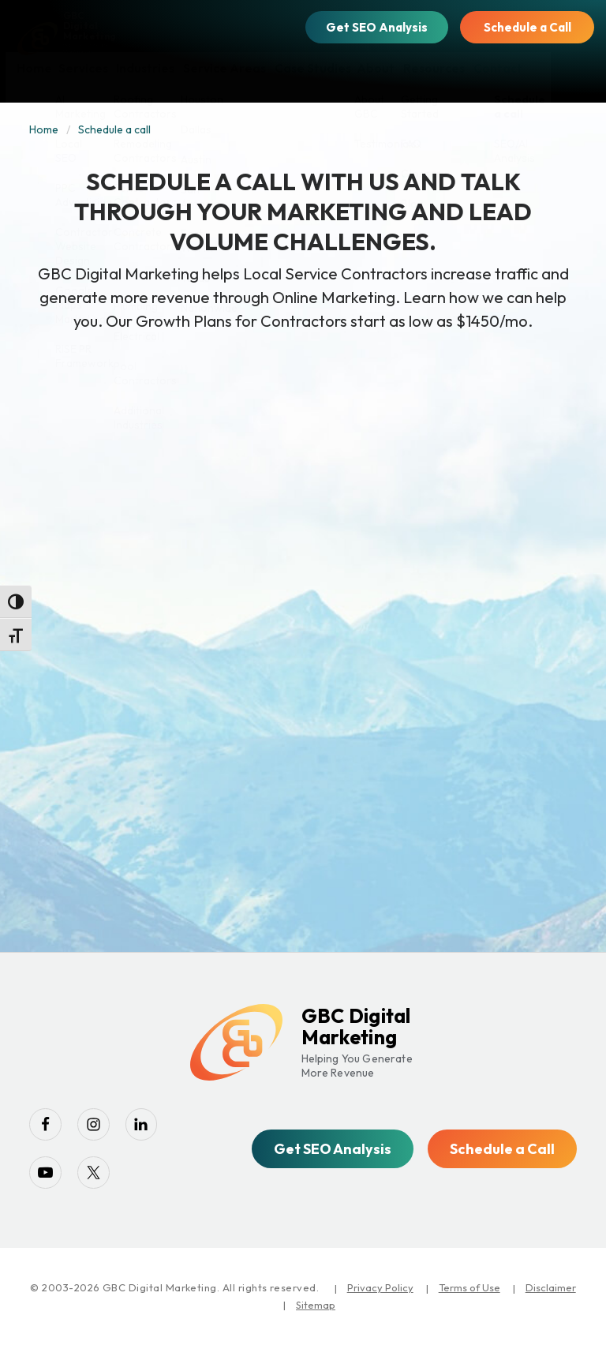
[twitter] (104, 1183)
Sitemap (315, 1319)
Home (43, 129)
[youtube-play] (49, 1183)
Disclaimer (551, 1301)
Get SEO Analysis (377, 27)
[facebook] (49, 1128)
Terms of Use (469, 1301)
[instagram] (104, 1128)
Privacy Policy (380, 1301)
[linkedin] (159, 1128)
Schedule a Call (527, 27)
